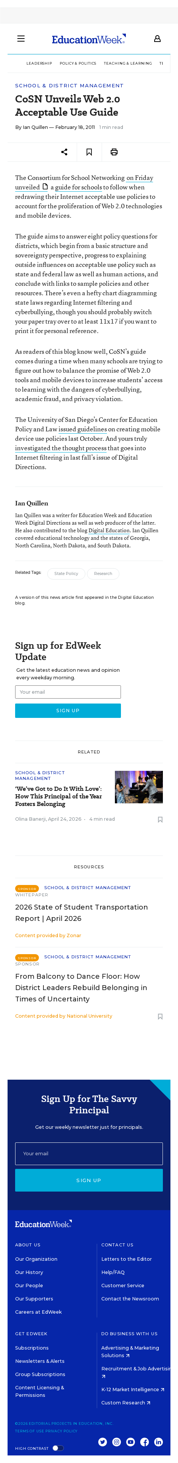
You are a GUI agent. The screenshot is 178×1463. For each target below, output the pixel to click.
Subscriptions (32, 1348)
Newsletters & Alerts (40, 1361)
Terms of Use (29, 1431)
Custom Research (125, 1403)
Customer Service (122, 1285)
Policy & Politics (78, 63)
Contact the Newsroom (130, 1299)
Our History (29, 1272)
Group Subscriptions (40, 1374)
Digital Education (109, 530)
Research (103, 573)
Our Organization (36, 1259)
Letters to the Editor (126, 1259)
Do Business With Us (129, 1333)
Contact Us (117, 1245)
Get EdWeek (31, 1333)
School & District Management (69, 85)
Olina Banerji (30, 819)
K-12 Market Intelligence (132, 1389)
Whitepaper (31, 894)
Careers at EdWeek (38, 1312)
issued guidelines (83, 429)
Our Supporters (34, 1299)
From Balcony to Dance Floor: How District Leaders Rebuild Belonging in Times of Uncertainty (81, 987)
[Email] (89, 1153)
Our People (29, 1285)
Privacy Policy (61, 1431)
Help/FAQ (113, 1272)
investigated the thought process (61, 447)
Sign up (88, 1180)
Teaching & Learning (128, 63)
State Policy (66, 573)
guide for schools (78, 187)
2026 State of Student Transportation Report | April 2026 (81, 913)
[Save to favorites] (89, 152)
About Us (27, 1245)
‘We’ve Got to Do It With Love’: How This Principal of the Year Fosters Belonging (58, 796)
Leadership (39, 63)
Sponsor (27, 964)
